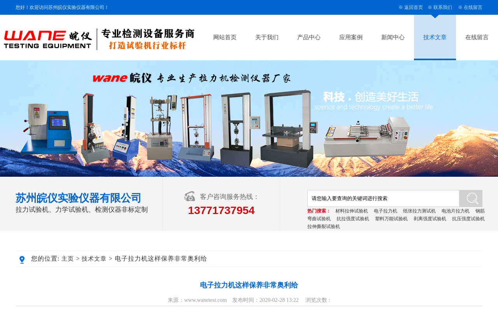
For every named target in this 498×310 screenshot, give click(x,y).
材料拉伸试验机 (351, 211)
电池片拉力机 (456, 211)
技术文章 (435, 37)
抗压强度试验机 (468, 218)
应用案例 (351, 37)
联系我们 (442, 7)
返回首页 (413, 7)
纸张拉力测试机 (419, 211)
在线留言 (473, 7)
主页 (67, 259)
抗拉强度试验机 (353, 218)
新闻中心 (393, 37)
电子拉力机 (385, 211)
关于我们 (267, 37)
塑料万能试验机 (391, 218)
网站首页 (225, 37)
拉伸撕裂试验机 (323, 226)
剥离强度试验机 (430, 218)
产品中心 (309, 37)
